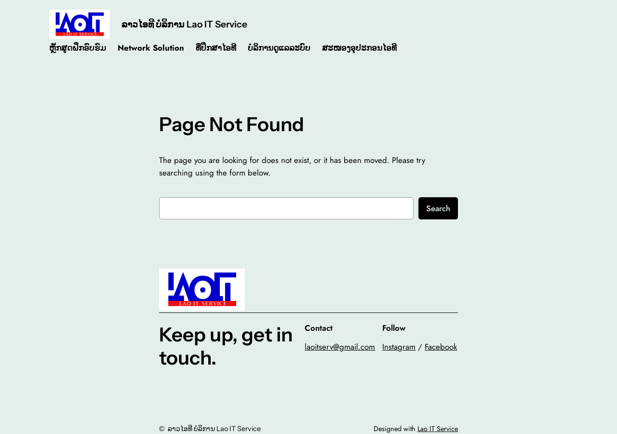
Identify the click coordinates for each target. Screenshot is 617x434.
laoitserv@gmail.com (340, 347)
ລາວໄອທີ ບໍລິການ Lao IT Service (184, 24)
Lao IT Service (437, 429)
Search (438, 208)
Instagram (399, 347)
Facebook (441, 347)
